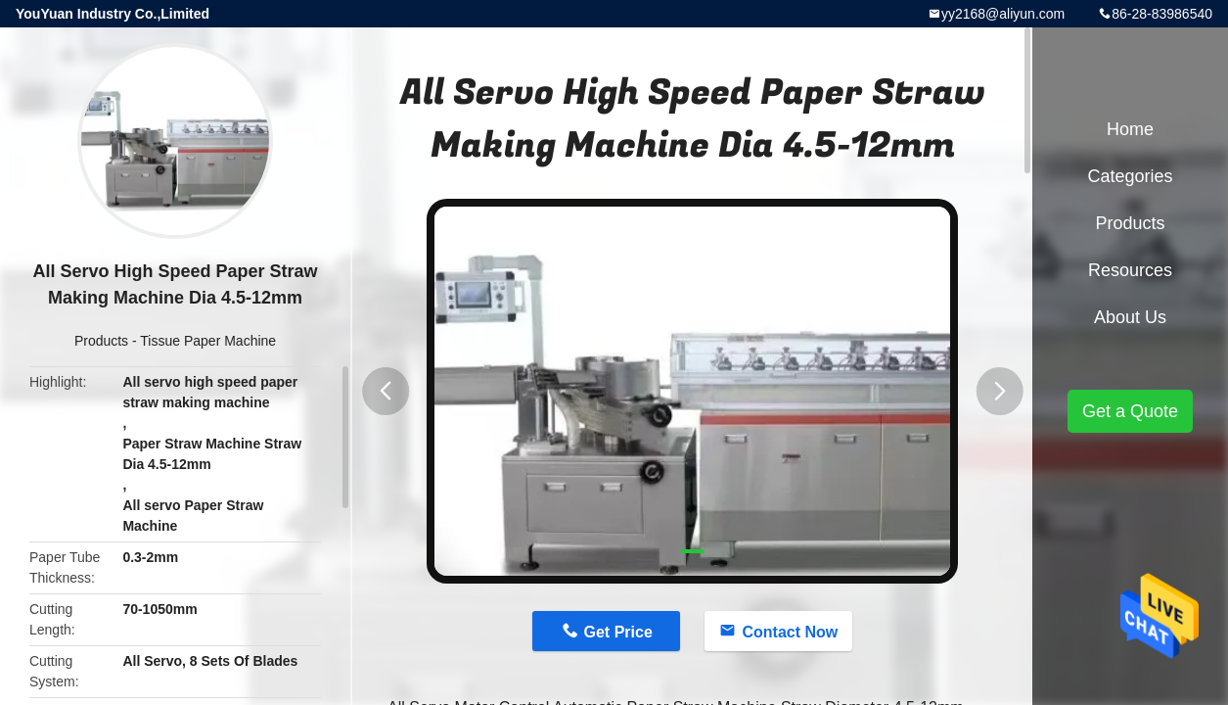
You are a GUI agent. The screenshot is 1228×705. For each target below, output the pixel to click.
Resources (1130, 270)
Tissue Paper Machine (208, 341)
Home (1130, 129)
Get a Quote (1130, 411)
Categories (1129, 176)
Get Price (618, 632)
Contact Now (790, 632)
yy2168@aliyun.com (1003, 14)
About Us (1130, 317)
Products (101, 341)
